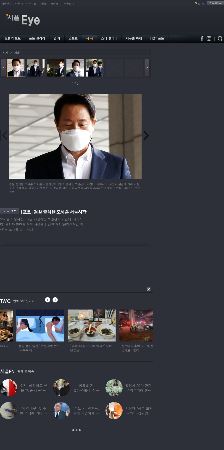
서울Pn (19, 3)
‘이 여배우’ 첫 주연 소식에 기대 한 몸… (33, 413)
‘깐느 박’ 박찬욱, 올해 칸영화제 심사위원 (86, 413)
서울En (43, 3)
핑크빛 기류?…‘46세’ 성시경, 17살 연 (86, 390)
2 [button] (76, 430)
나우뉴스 (31, 3)
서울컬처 (69, 3)
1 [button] (73, 430)
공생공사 (56, 3)
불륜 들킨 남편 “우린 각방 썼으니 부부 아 (66, 348)
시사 (5, 52)
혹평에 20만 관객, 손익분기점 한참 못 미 (139, 390)
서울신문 (7, 3)
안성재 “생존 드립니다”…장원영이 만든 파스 (139, 413)
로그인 (202, 3)
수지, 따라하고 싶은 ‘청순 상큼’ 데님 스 (33, 390)
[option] (68, 332)
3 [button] (80, 430)
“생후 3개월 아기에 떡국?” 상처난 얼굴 (118, 348)
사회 (17, 52)
